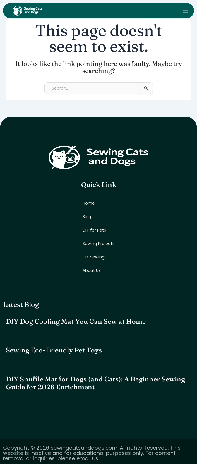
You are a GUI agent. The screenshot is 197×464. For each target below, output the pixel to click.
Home (89, 203)
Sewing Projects (98, 243)
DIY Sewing (94, 257)
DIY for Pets (94, 230)
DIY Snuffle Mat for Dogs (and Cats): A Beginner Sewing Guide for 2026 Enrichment (95, 383)
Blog (87, 217)
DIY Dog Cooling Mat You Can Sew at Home (76, 321)
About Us (92, 270)
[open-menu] (185, 10)
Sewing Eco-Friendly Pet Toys (54, 350)
